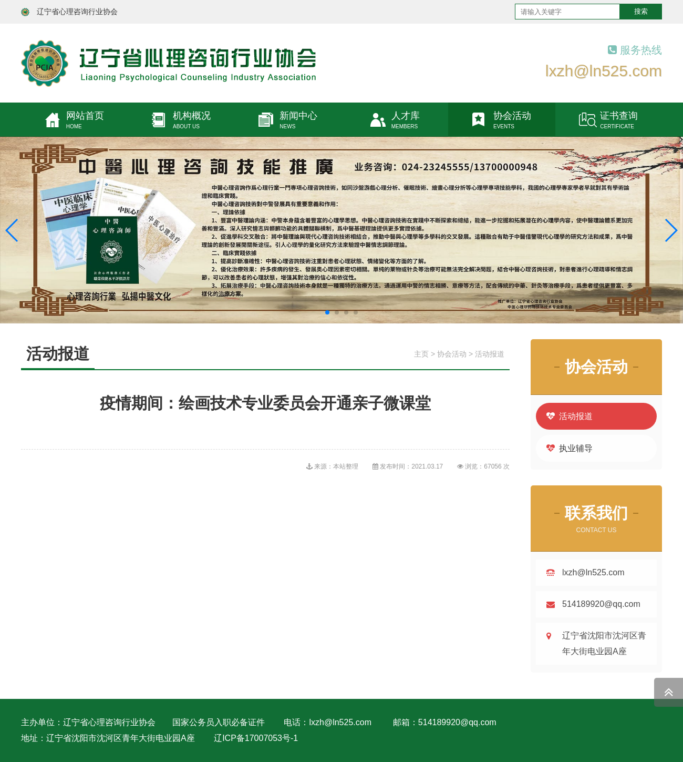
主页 (421, 354)
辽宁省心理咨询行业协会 (77, 11)
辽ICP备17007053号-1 (256, 738)
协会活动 (452, 354)
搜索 (641, 11)
